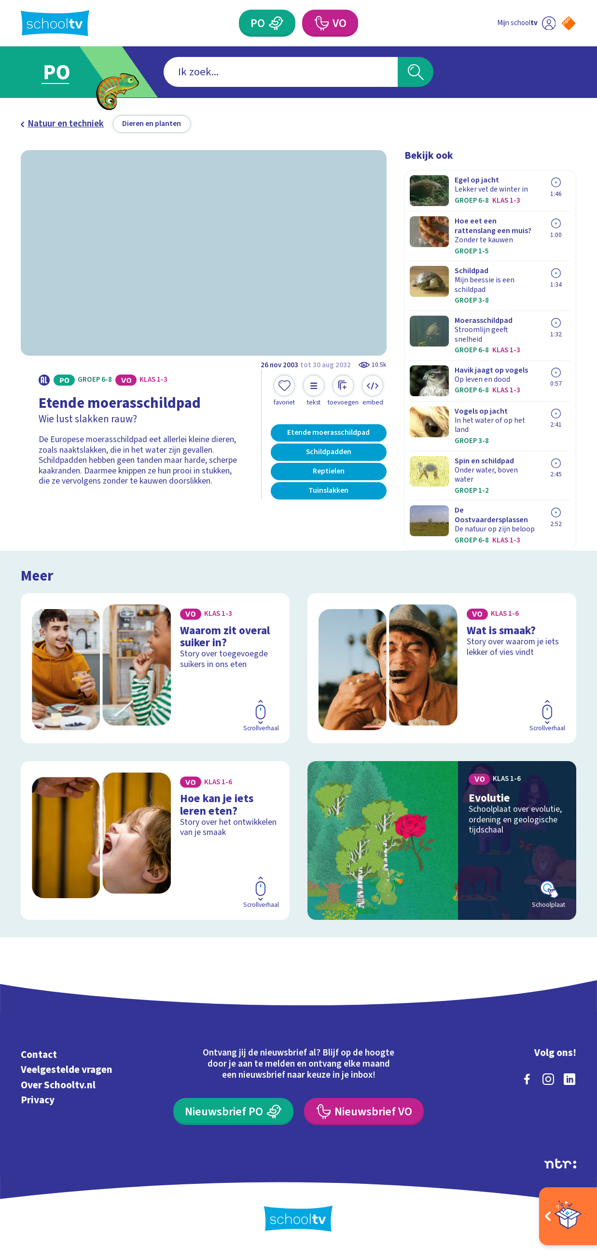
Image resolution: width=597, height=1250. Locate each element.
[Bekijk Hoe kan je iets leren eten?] (155, 840)
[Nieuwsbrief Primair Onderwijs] (233, 1111)
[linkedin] (569, 1079)
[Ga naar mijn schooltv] (526, 23)
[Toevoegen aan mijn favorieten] (284, 390)
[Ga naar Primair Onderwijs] (67, 71)
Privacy (38, 1100)
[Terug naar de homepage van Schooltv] (55, 23)
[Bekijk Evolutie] (441, 840)
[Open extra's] (568, 1216)
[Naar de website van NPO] (568, 23)
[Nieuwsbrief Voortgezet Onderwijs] (364, 1111)
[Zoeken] (415, 72)
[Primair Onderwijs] (267, 23)
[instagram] (548, 1079)
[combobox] (281, 72)
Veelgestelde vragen (66, 1069)
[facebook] (527, 1079)
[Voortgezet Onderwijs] (330, 23)
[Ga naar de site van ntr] (560, 1163)
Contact (39, 1054)
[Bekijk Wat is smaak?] (441, 668)
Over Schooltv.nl (58, 1085)
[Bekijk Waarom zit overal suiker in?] (155, 668)
